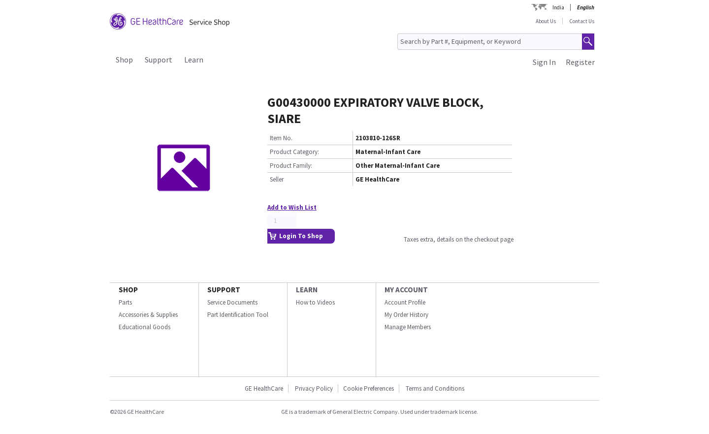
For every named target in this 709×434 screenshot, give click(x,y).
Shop (124, 59)
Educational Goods (144, 327)
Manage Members (408, 327)
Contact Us (581, 21)
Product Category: (294, 152)
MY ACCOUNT (406, 289)
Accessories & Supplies (148, 314)
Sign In (544, 62)
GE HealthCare (264, 388)
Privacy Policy (314, 388)
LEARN (307, 289)
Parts (125, 302)
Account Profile (405, 302)
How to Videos (315, 302)
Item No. (281, 138)
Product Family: (291, 165)
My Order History (406, 314)
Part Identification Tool (237, 314)
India (558, 7)
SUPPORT (223, 289)
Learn (193, 59)
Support (158, 59)
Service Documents (232, 302)
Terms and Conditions (435, 388)
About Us (546, 21)
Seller (277, 179)
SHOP (128, 289)
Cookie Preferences (368, 388)
